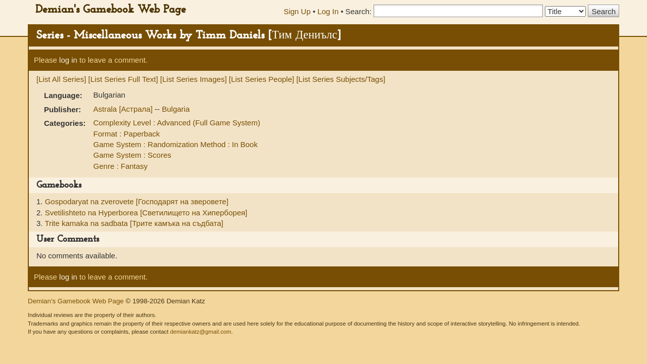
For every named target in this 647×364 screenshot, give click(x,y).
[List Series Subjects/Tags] (340, 79)
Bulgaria (176, 109)
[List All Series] (61, 79)
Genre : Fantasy (121, 166)
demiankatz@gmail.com (200, 332)
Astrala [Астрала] (124, 109)
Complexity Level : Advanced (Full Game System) (177, 122)
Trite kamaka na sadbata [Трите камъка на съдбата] (133, 223)
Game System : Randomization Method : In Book (176, 144)
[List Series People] (261, 79)
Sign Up (297, 11)
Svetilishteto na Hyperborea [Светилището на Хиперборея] (146, 212)
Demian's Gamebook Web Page (110, 10)
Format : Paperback (127, 133)
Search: (358, 11)
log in (68, 60)
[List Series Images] (193, 79)
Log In (328, 11)
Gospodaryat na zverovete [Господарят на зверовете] (136, 201)
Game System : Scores (132, 155)
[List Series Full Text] (123, 79)
